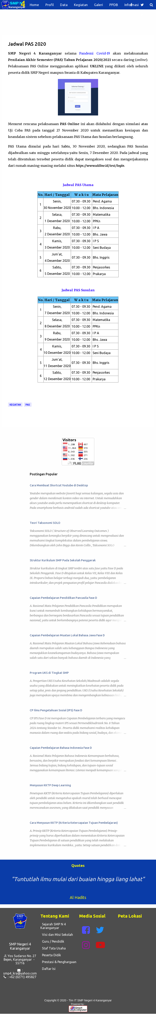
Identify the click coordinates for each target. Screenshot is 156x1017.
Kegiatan (81, 5)
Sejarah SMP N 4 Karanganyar (53, 926)
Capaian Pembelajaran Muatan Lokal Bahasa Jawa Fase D (67, 635)
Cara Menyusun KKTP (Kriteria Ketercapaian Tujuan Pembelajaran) (74, 822)
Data (64, 5)
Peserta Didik (50, 955)
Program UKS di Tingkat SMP (49, 672)
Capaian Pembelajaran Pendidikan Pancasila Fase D (63, 597)
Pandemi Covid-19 (94, 53)
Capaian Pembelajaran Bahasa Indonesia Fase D (61, 747)
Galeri (98, 5)
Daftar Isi (47, 968)
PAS (28, 404)
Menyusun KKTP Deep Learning (50, 785)
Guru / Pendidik (52, 941)
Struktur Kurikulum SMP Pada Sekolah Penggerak (63, 560)
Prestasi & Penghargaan (58, 962)
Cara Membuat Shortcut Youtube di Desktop (59, 485)
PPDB (113, 5)
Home (34, 5)
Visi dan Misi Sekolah (56, 934)
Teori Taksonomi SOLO (45, 522)
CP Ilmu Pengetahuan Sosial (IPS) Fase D (56, 710)
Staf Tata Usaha (53, 948)
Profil (49, 5)
